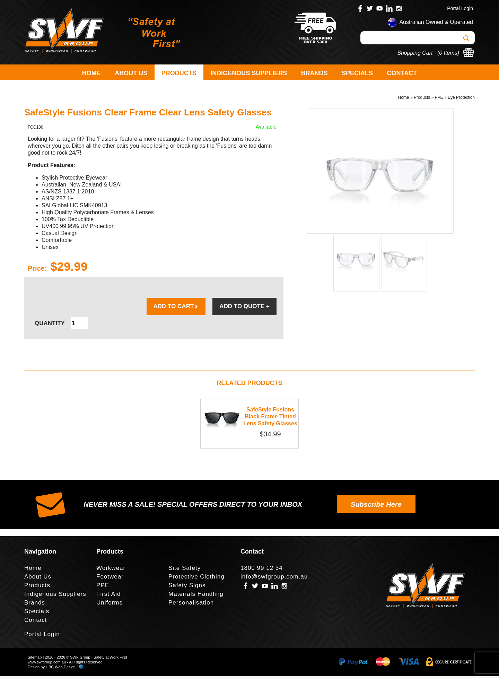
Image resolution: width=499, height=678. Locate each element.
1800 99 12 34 (261, 569)
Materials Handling (196, 595)
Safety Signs (186, 587)
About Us (131, 73)
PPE (439, 99)
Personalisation (191, 604)
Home (91, 73)
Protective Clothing (196, 578)
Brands (314, 73)
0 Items (448, 53)
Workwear (110, 569)
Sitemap (35, 659)
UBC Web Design (61, 669)
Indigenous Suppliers (248, 73)
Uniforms (109, 604)
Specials (357, 73)
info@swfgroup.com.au (274, 578)
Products (178, 73)
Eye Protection (461, 99)
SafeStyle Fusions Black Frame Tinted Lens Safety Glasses (270, 418)
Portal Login (460, 8)
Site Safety (184, 569)
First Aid (108, 595)
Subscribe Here (376, 506)
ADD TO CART (176, 308)
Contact (402, 73)
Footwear (110, 578)
